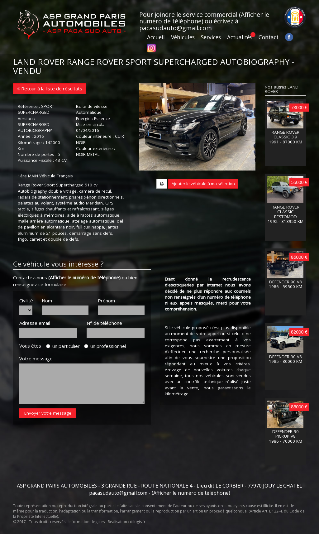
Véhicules (183, 37)
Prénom (106, 300)
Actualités (239, 37)
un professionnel (105, 346)
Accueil (156, 37)
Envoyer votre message (47, 413)
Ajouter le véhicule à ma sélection (203, 200)
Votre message (36, 358)
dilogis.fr (137, 521)
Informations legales (87, 521)
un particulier (63, 346)
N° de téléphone (104, 323)
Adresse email (34, 323)
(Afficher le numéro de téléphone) (84, 277)
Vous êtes (32, 346)
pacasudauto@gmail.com (175, 28)
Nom (47, 300)
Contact (269, 37)
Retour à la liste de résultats (49, 88)
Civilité (25, 300)
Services (211, 37)
